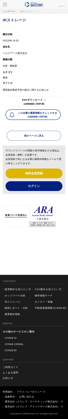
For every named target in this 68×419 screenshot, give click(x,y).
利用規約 (8, 391)
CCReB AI (11, 338)
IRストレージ (12, 302)
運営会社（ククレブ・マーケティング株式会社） (32, 401)
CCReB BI (11, 350)
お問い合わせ (26, 396)
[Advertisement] (34, 247)
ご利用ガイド (10, 367)
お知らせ (8, 378)
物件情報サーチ (44, 295)
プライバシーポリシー (29, 392)
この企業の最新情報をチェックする (37, 115)
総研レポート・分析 (16, 308)
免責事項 (10, 396)
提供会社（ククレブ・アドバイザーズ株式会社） (32, 406)
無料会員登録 (34, 173)
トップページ (9, 11)
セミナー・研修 (44, 302)
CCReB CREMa (14, 344)
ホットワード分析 (15, 295)
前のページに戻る (34, 135)
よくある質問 (10, 372)
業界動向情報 (12, 314)
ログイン (62, 6)
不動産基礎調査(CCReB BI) (50, 308)
